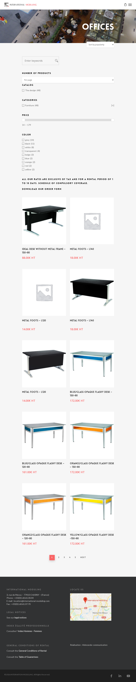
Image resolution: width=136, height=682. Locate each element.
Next (83, 557)
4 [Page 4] (70, 557)
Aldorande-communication (94, 645)
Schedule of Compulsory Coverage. (63, 183)
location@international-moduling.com (32, 601)
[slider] (23, 120)
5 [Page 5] (75, 557)
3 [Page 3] (64, 557)
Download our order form (41, 189)
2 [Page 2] (58, 557)
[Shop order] (100, 45)
